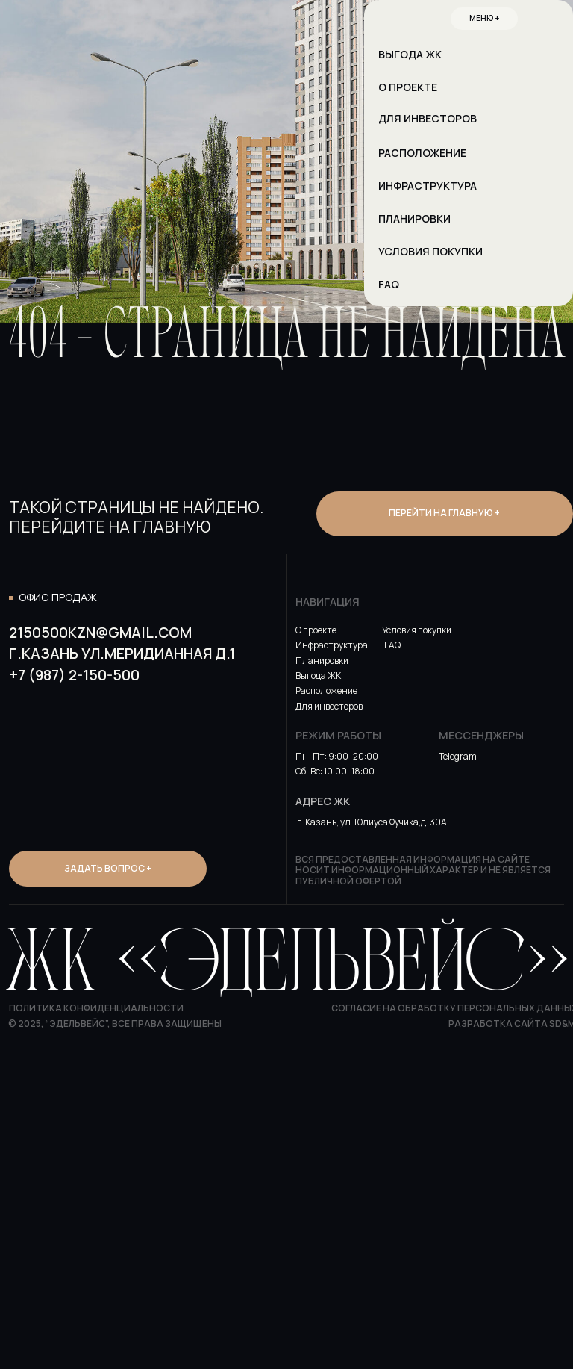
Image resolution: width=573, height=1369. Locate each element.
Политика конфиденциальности (96, 1008)
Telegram (458, 756)
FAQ (392, 645)
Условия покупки (416, 630)
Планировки (321, 660)
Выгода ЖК (318, 675)
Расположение (326, 690)
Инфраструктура (331, 645)
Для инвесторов (329, 706)
